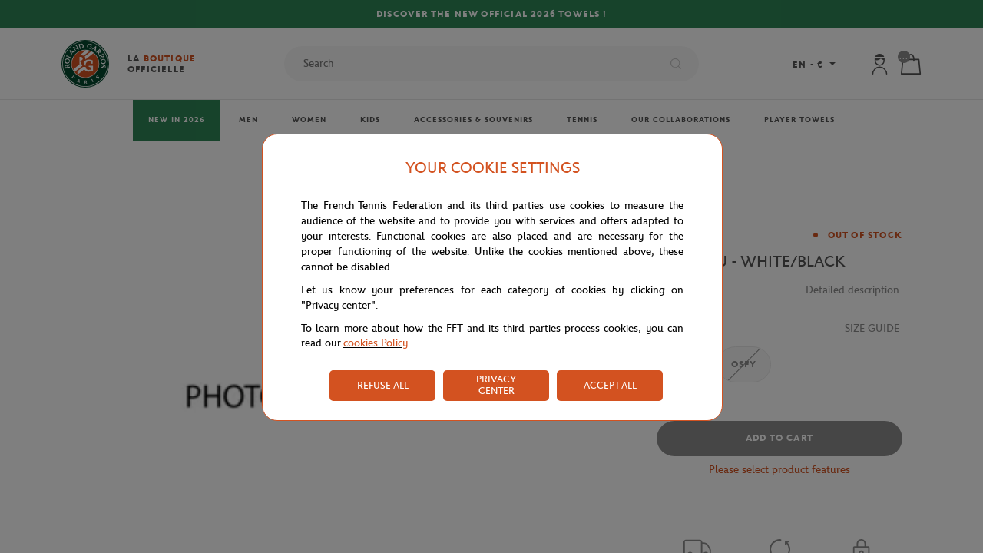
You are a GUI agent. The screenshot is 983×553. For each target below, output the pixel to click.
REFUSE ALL (383, 385)
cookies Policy (375, 342)
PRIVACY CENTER (496, 384)
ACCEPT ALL (610, 385)
